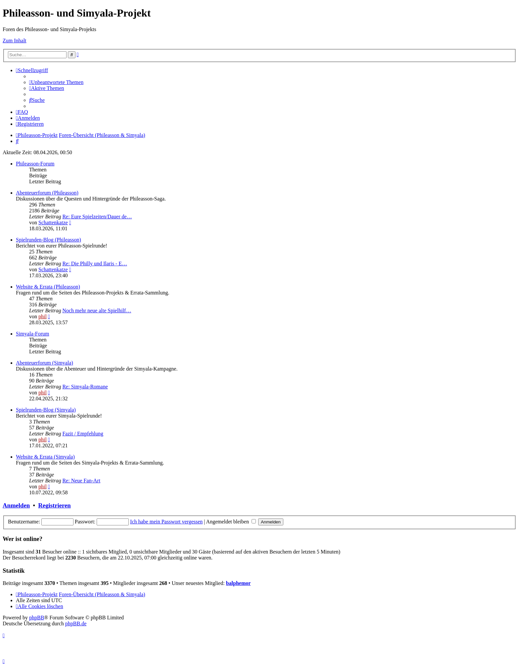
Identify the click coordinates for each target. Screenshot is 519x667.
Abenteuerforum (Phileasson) (47, 193)
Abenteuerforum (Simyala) (44, 363)
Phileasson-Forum (35, 163)
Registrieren (54, 505)
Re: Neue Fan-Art (81, 480)
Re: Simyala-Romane (85, 386)
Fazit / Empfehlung (82, 433)
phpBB (36, 617)
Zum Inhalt (14, 40)
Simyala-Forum (32, 333)
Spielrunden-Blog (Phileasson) (48, 240)
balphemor (238, 583)
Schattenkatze (53, 222)
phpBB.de (75, 623)
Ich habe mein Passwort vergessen (166, 521)
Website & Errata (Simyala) (45, 457)
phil (42, 316)
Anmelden (16, 505)
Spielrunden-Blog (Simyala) (46, 410)
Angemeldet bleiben (231, 521)
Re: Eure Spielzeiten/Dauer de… (97, 216)
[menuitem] (56, 82)
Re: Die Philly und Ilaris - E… (94, 263)
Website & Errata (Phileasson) (48, 286)
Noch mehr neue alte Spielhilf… (96, 310)
